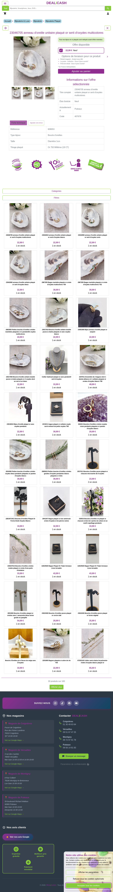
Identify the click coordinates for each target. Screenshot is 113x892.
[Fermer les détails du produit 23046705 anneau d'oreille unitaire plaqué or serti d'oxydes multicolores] (5, 28)
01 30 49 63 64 (69, 724)
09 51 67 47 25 (69, 732)
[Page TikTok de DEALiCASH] (62, 703)
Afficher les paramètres (88, 872)
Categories (56, 191)
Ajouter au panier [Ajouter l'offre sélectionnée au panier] (81, 71)
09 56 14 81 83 (69, 748)
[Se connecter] (108, 13)
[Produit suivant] (107, 56)
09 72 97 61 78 (69, 740)
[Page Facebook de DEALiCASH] (69, 703)
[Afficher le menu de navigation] (5, 3)
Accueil (7, 21)
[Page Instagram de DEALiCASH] (55, 703)
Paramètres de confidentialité (75, 764)
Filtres (56, 198)
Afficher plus (56, 687)
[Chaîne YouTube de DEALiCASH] (76, 703)
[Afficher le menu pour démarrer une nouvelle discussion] (74, 756)
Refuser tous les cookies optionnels (88, 879)
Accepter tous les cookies (88, 885)
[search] (57, 8)
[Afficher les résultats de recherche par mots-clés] (108, 8)
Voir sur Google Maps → (14, 740)
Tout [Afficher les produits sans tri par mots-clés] (5, 8)
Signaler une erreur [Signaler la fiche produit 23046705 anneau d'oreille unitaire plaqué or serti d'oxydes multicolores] (36, 123)
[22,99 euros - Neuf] (81, 50)
